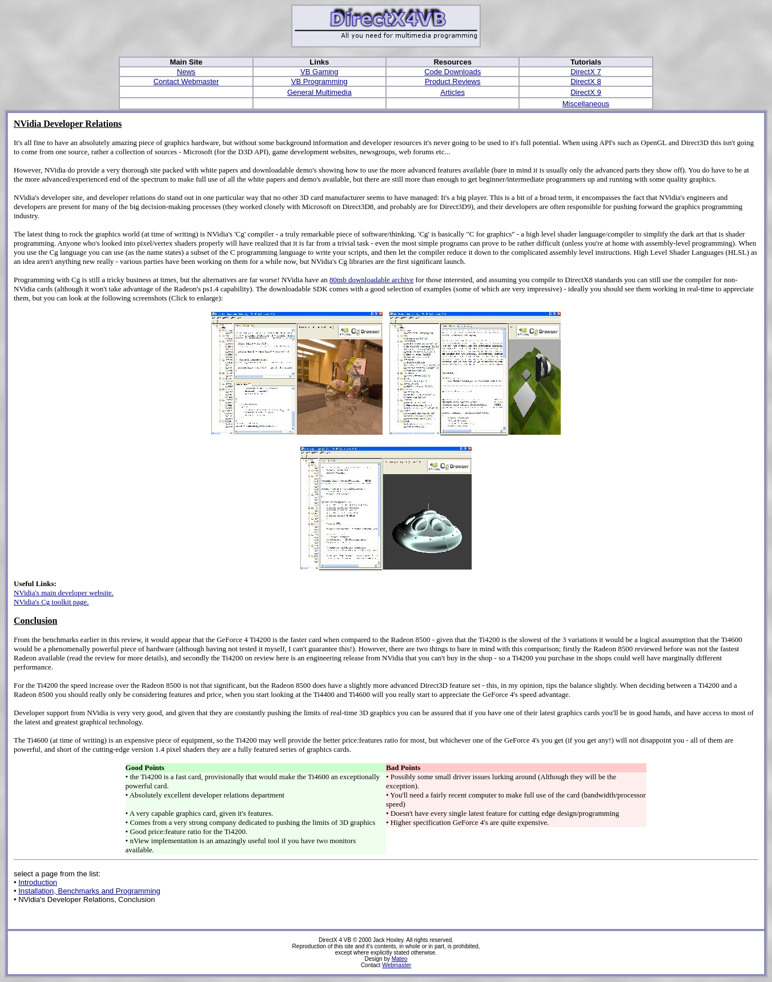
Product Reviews (453, 81)
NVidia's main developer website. (64, 592)
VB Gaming (319, 71)
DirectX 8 (585, 81)
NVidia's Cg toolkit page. (51, 602)
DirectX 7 (585, 71)
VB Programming (319, 81)
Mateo (400, 959)
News (186, 71)
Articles (452, 92)
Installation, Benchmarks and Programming (89, 891)
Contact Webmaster (186, 81)
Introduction (37, 882)
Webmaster (396, 965)
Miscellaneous (585, 103)
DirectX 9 (585, 92)
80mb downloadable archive (371, 279)
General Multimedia (319, 92)
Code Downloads (452, 71)
